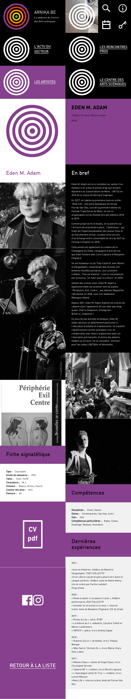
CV (33, 534)
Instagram (38, 600)
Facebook (27, 600)
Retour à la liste (33, 665)
